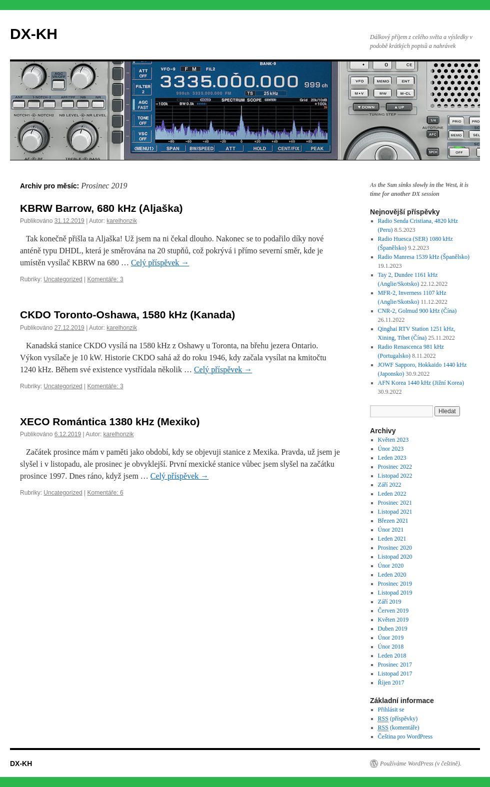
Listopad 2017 (395, 673)
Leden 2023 (392, 457)
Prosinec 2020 (395, 547)
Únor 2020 (391, 565)
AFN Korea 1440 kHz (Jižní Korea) (421, 382)
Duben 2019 (393, 628)
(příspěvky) (398, 719)
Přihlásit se (391, 709)
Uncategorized (63, 279)
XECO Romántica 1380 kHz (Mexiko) (110, 421)
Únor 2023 (391, 448)
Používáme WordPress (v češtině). (421, 763)
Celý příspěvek (160, 262)
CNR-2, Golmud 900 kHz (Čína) (417, 310)
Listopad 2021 (395, 511)
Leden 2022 (392, 493)
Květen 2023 (393, 439)
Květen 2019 (393, 619)
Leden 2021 (392, 538)
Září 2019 (390, 601)
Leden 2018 (392, 655)
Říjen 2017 (391, 682)
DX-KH (34, 33)
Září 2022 (390, 484)
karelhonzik (121, 220)
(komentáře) (399, 728)
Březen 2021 (393, 520)
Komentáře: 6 (106, 492)
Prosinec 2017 (395, 664)
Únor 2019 (391, 637)
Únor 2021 (391, 529)
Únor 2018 (391, 646)
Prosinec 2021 (395, 502)
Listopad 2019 (395, 592)
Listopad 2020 (395, 556)
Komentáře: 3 (106, 279)
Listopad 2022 (395, 475)
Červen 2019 (393, 610)
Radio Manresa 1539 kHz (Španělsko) (424, 256)
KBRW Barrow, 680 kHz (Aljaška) (101, 208)
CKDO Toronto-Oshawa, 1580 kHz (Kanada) (127, 314)
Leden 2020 (392, 574)
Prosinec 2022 (395, 466)
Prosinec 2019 (395, 583)
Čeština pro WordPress (405, 736)
